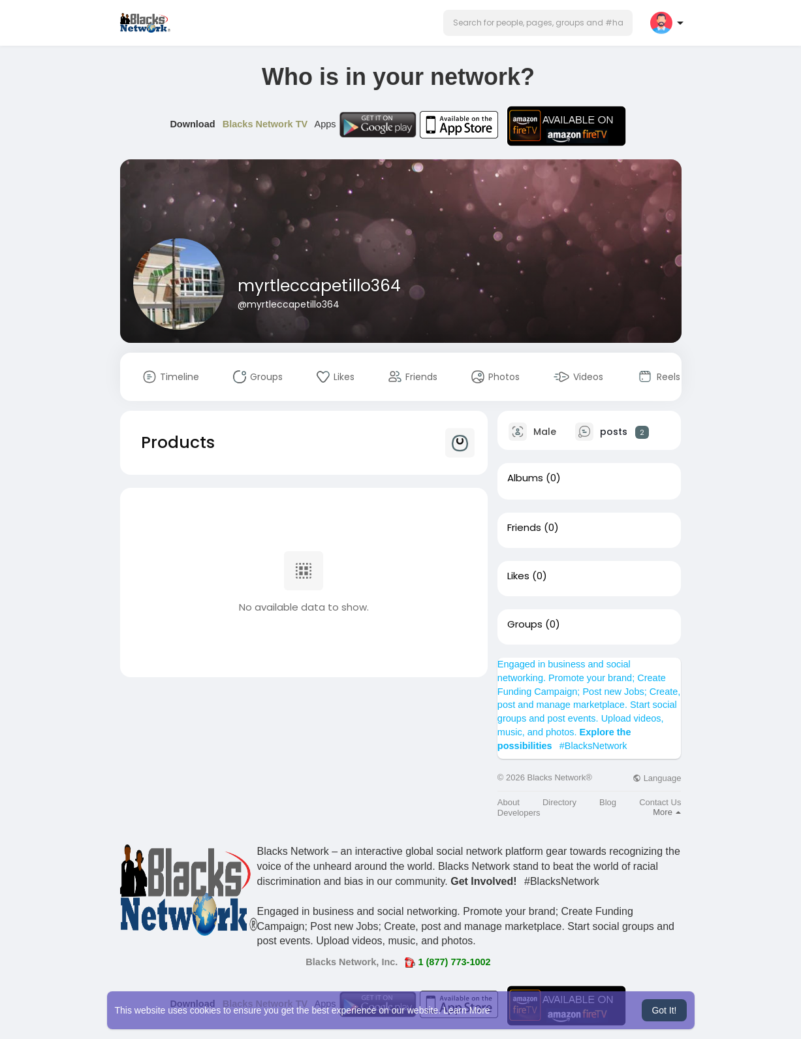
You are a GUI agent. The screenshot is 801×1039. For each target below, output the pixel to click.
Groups (524, 624)
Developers (519, 812)
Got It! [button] (664, 1010)
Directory (559, 802)
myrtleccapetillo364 (319, 285)
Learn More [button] (466, 1010)
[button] (538, 23)
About (508, 802)
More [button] (667, 812)
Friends (524, 527)
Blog (607, 802)
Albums (525, 478)
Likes (518, 576)
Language (657, 778)
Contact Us (660, 802)
